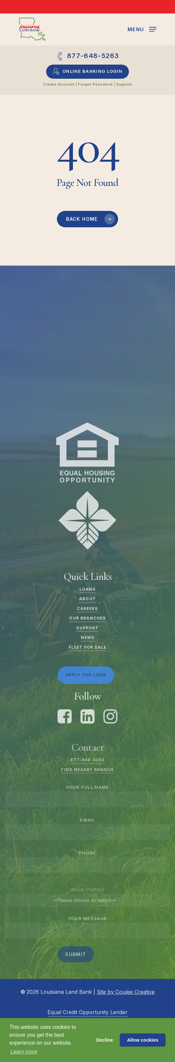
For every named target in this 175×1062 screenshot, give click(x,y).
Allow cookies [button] (142, 1040)
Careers (87, 608)
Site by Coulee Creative (126, 992)
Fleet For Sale (87, 647)
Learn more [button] (23, 1051)
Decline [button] (104, 1040)
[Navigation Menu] (142, 28)
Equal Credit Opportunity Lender (87, 1012)
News (88, 637)
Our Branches (87, 618)
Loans (87, 589)
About (87, 599)
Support (87, 628)
